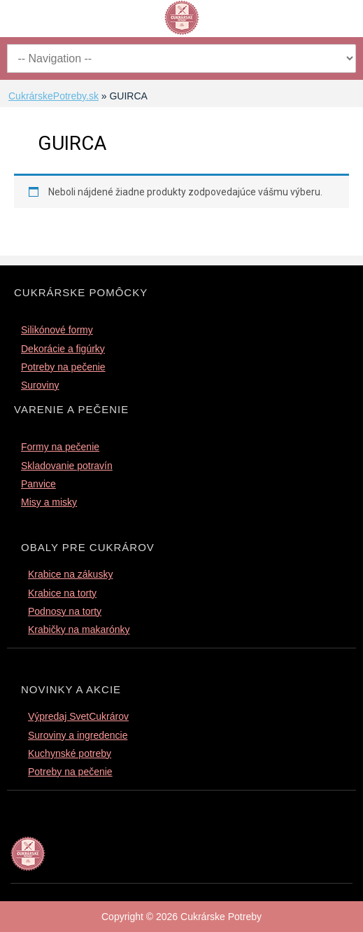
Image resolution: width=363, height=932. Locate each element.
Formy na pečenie (60, 446)
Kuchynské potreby (69, 753)
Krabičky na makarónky (79, 629)
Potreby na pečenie (63, 367)
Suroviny (40, 385)
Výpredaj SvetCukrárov (78, 716)
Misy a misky (49, 502)
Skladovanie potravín (67, 465)
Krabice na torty (62, 593)
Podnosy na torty (64, 611)
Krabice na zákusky (70, 574)
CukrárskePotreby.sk (53, 96)
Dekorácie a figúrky (63, 348)
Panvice (38, 483)
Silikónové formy (57, 329)
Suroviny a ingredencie (77, 735)
